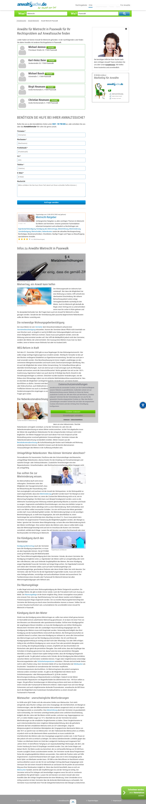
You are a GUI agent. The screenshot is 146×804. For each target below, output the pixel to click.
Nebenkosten (47, 231)
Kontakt (51, 47)
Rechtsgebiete (81, 5)
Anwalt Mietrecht (33, 21)
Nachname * (22, 139)
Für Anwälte (125, 5)
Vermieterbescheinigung (26, 330)
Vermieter (39, 327)
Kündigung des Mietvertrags (46, 229)
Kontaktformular (110, 65)
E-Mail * (20, 173)
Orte (91, 5)
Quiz (116, 5)
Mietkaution (78, 664)
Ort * (19, 156)
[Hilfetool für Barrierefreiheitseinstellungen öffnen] (143, 405)
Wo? (74, 13)
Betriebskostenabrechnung (27, 442)
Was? (22, 13)
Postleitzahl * (22, 148)
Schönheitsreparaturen (46, 661)
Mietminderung (75, 229)
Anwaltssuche (21, 21)
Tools (110, 5)
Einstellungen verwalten (73, 415)
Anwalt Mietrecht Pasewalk (49, 21)
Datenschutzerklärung (76, 419)
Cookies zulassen (73, 412)
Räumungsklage (31, 595)
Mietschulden (36, 231)
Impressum (117, 801)
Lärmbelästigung (24, 231)
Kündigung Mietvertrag (25, 546)
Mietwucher (21, 770)
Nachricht (21, 181)
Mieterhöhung (63, 229)
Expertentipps (99, 5)
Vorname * (21, 131)
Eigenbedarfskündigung (27, 229)
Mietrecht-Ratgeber (46, 217)
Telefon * (20, 164)
